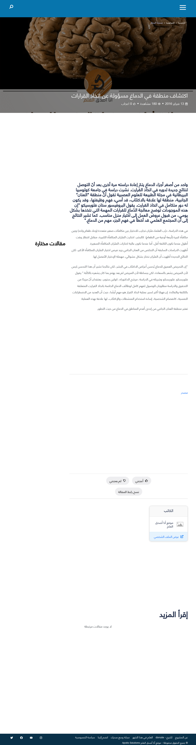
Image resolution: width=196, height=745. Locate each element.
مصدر (184, 392)
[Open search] (11, 6)
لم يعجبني (117, 480)
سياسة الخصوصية (85, 737)
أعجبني (141, 480)
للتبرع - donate (164, 737)
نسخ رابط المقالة (128, 491)
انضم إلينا (103, 737)
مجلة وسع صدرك (120, 737)
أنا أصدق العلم (148, 742)
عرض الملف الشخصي (166, 536)
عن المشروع (181, 737)
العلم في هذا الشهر (142, 737)
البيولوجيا (170, 22)
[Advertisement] (128, 150)
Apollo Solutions (131, 742)
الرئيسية (181, 22)
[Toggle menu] (183, 7)
